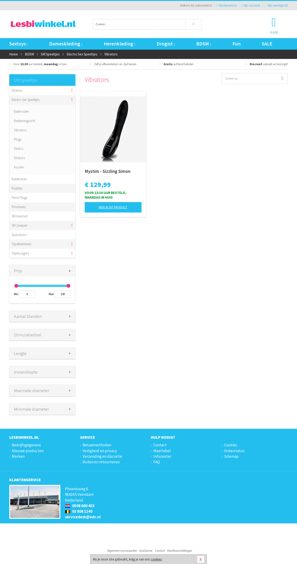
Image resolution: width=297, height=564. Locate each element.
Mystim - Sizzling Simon (107, 171)
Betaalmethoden (97, 445)
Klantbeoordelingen (179, 551)
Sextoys (18, 44)
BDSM (203, 44)
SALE (267, 44)
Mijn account (250, 5)
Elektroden (21, 111)
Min (16, 294)
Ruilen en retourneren (101, 461)
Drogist (166, 44)
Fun (236, 44)
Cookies (230, 445)
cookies (156, 559)
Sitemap (231, 456)
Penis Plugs (19, 197)
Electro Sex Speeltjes (25, 99)
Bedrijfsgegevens (26, 445)
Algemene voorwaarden (122, 551)
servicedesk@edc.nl (83, 516)
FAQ (156, 461)
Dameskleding (65, 44)
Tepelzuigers (20, 253)
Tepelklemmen (21, 244)
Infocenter (162, 456)
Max (51, 294)
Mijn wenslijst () (276, 5)
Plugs (18, 139)
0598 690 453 (79, 505)
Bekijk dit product (113, 207)
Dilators (17, 90)
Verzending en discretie (102, 456)
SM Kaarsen (20, 216)
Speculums (19, 234)
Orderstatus (234, 450)
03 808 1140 (78, 511)
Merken (18, 456)
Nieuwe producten (28, 450)
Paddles (17, 188)
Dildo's (18, 148)
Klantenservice (226, 5)
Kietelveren (19, 179)
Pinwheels (19, 207)
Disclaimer (145, 551)
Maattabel (162, 450)
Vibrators (20, 130)
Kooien (19, 167)
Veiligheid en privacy (100, 450)
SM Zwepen (19, 225)
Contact (160, 445)
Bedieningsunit (24, 121)
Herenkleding (119, 44)
